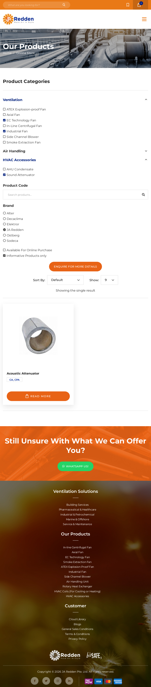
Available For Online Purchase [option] (29, 250)
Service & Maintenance (77, 524)
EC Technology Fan (77, 556)
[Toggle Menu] (144, 19)
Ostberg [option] (13, 235)
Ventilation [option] (12, 99)
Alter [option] (10, 213)
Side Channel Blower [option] (23, 137)
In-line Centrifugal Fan (77, 547)
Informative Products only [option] (27, 256)
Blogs (77, 623)
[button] (75, 99)
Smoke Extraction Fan (77, 561)
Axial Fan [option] (13, 115)
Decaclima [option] (15, 219)
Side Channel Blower (77, 576)
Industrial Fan (77, 571)
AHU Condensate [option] (20, 169)
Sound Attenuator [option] (21, 175)
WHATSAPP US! (75, 466)
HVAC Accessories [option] (19, 159)
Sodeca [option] (12, 241)
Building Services (77, 504)
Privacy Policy (77, 637)
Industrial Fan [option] (17, 131)
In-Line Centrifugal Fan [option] (24, 126)
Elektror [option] (13, 224)
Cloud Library (77, 618)
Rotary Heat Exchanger (77, 585)
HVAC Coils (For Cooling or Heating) (77, 590)
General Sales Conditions (77, 627)
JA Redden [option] (15, 230)
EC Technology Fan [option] (21, 120)
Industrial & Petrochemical (77, 514)
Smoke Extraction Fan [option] (24, 142)
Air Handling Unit (77, 580)
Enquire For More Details (75, 266)
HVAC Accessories (77, 595)
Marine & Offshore (77, 519)
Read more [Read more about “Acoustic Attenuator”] (38, 396)
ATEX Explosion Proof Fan (77, 566)
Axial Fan (77, 552)
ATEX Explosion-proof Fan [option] (26, 109)
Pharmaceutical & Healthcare (77, 509)
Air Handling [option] (14, 151)
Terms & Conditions (77, 632)
